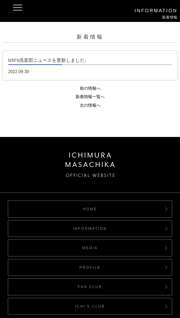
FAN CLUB (90, 287)
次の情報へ (90, 105)
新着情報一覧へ (90, 96)
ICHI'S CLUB (90, 306)
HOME (90, 209)
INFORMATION (90, 228)
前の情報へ (90, 88)
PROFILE (90, 267)
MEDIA (90, 248)
